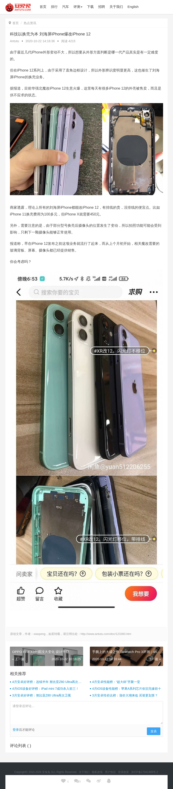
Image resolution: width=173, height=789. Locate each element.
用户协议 (110, 772)
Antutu (14, 41)
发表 (153, 731)
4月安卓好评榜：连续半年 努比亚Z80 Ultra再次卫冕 (46, 682)
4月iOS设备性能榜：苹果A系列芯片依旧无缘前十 (126, 688)
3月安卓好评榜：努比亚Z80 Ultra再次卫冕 (41, 695)
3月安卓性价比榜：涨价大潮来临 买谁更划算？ (125, 695)
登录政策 (124, 772)
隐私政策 (97, 772)
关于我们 (84, 772)
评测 (77, 7)
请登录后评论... (86, 712)
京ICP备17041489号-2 (144, 772)
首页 (14, 23)
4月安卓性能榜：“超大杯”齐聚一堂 (116, 682)
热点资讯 (30, 23)
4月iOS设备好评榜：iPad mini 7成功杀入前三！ (45, 688)
